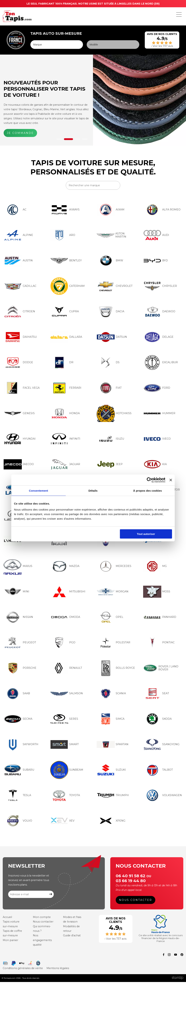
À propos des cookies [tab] (147, 490)
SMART (64, 744)
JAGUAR (65, 464)
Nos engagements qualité (42, 940)
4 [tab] (85, 139)
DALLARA (66, 337)
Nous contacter (135, 900)
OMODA (65, 617)
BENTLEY (66, 261)
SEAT (156, 693)
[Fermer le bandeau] (170, 480)
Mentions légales (56, 967)
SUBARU (19, 770)
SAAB (17, 693)
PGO (62, 642)
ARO (62, 235)
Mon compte (41, 917)
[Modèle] (113, 44)
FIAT (109, 388)
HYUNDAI (20, 439)
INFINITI (65, 439)
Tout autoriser (146, 533)
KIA (155, 464)
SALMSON (66, 693)
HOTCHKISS (114, 413)
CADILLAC (20, 286)
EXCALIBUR (160, 362)
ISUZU (110, 439)
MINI (16, 592)
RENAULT (66, 668)
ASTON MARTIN (111, 235)
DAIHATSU (20, 337)
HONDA (65, 413)
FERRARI (65, 388)
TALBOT (158, 770)
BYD (155, 261)
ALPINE (18, 235)
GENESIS (19, 413)
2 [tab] (68, 139)
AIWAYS (65, 210)
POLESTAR (113, 642)
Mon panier (10, 940)
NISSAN (18, 617)
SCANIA (111, 693)
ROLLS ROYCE (116, 668)
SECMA (18, 719)
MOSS (156, 592)
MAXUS (18, 566)
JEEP (110, 464)
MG (155, 566)
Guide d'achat (71, 936)
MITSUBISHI (67, 592)
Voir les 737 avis (163, 46)
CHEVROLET (114, 286)
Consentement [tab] (38, 490)
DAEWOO (159, 311)
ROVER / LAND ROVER (160, 668)
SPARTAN (112, 744)
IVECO (157, 439)
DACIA (110, 311)
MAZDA (64, 566)
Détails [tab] (93, 490)
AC (15, 210)
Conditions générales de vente (22, 967)
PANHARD (159, 617)
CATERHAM (67, 286)
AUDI (156, 235)
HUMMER (159, 413)
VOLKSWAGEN (162, 795)
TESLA (17, 795)
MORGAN (112, 592)
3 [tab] (77, 139)
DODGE (18, 362)
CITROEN (19, 311)
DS (108, 362)
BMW (110, 261)
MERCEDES (114, 566)
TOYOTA (65, 795)
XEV (62, 821)
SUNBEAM (66, 770)
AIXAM (110, 210)
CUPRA (64, 311)
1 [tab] (59, 139)
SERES (64, 719)
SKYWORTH (21, 744)
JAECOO (19, 464)
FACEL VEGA (22, 388)
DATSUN (112, 337)
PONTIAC (159, 642)
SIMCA (110, 719)
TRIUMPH (113, 795)
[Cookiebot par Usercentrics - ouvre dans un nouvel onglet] (149, 480)
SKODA (157, 719)
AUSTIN (18, 261)
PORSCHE (20, 668)
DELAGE (158, 337)
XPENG (111, 821)
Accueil (7, 917)
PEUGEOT (20, 642)
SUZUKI (111, 770)
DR (61, 362)
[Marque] (56, 44)
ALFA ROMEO (162, 210)
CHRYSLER (160, 286)
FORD (156, 388)
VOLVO (18, 821)
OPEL (110, 617)
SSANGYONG (161, 744)
